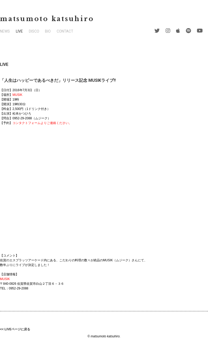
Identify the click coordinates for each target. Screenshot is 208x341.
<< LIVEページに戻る (15, 329)
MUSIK (17, 95)
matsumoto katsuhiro (47, 19)
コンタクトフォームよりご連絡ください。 (42, 123)
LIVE (19, 31)
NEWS (5, 31)
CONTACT (65, 31)
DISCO (34, 31)
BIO (48, 31)
